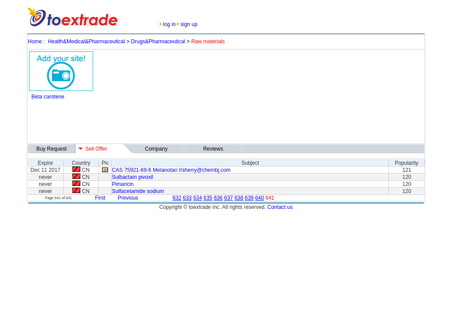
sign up (189, 24)
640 (259, 198)
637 (228, 198)
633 (187, 198)
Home (35, 41)
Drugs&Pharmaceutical (158, 41)
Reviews (213, 149)
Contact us (280, 207)
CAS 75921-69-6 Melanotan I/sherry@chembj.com (171, 170)
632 (177, 198)
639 (249, 198)
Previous (128, 198)
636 (218, 198)
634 (197, 198)
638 (238, 198)
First (100, 198)
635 (207, 198)
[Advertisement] (189, 122)
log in (169, 24)
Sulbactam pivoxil (132, 177)
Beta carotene (47, 97)
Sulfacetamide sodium (138, 191)
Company (156, 149)
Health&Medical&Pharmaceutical (86, 41)
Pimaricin (122, 184)
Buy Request (51, 149)
